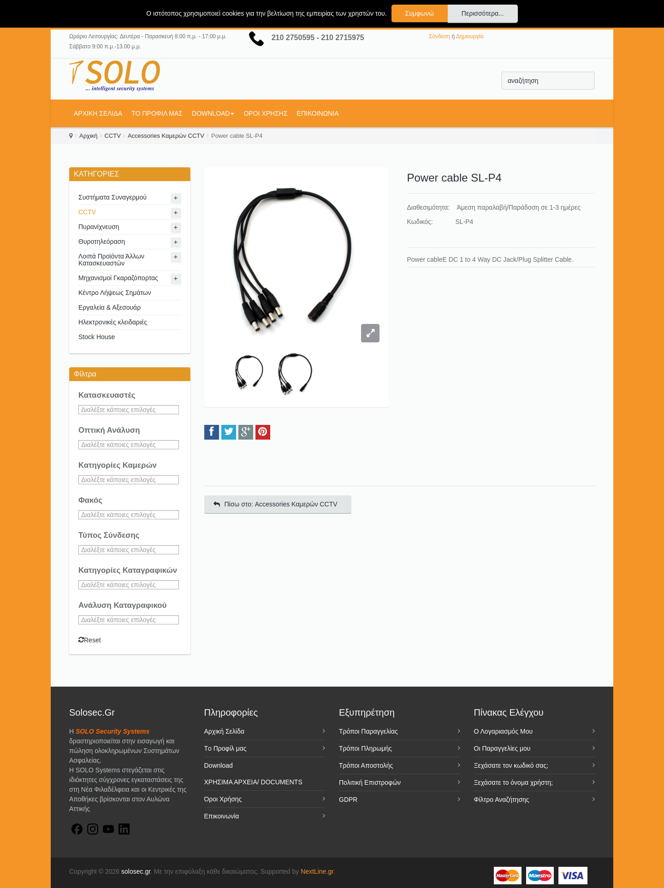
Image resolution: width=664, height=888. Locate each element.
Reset (89, 640)
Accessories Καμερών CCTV (166, 135)
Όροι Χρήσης (265, 113)
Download (213, 113)
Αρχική (88, 135)
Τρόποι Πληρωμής (365, 748)
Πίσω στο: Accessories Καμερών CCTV (275, 504)
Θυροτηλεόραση (101, 241)
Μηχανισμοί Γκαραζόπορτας (118, 278)
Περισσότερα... (483, 13)
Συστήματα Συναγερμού (112, 197)
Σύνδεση (439, 36)
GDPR (348, 799)
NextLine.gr (317, 871)
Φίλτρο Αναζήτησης (501, 799)
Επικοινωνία (318, 113)
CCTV (113, 135)
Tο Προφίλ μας (157, 113)
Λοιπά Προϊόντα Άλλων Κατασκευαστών (111, 260)
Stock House (96, 337)
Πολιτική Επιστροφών (370, 782)
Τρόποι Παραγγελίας (368, 731)
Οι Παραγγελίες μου (502, 748)
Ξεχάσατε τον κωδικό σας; (511, 765)
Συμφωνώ (419, 13)
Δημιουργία (470, 36)
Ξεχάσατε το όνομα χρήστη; (513, 782)
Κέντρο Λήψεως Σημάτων (114, 292)
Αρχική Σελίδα (98, 113)
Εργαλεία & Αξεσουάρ (109, 307)
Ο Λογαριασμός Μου (503, 731)
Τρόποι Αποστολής (366, 765)
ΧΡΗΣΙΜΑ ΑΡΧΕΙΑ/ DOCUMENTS (253, 782)
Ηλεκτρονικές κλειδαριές (112, 322)
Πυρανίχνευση (98, 226)
